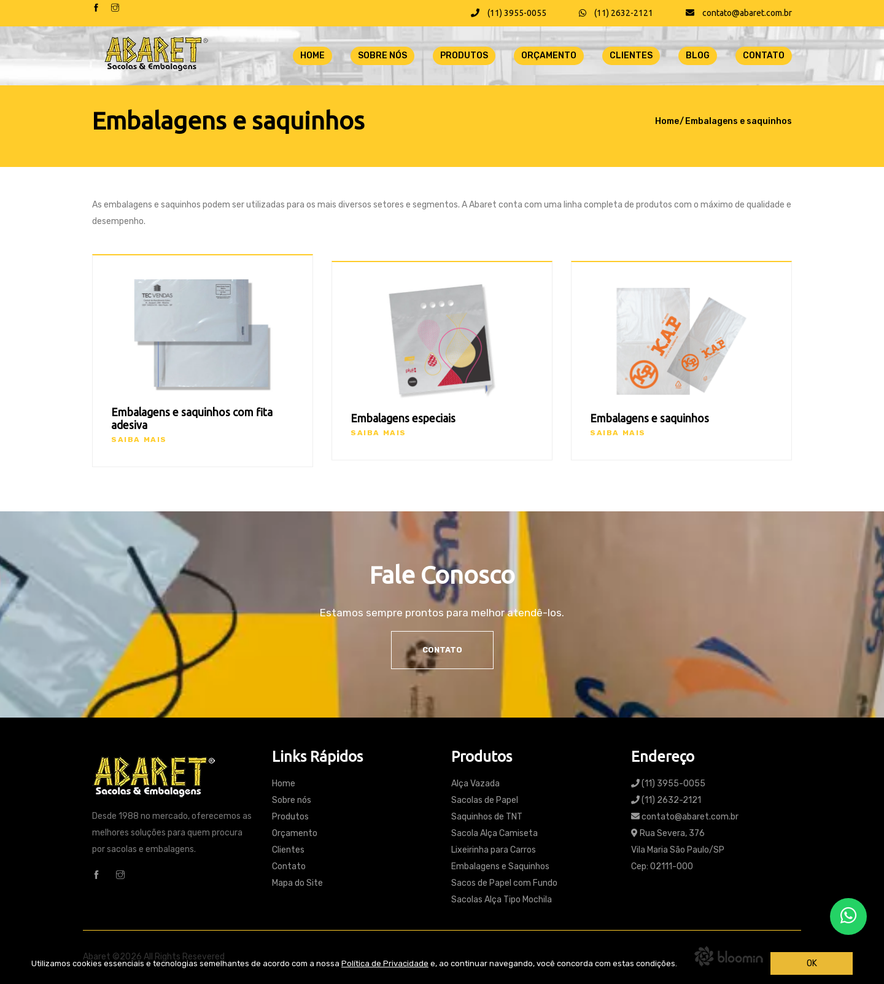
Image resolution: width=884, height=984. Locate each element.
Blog (698, 55)
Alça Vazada (475, 783)
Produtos (464, 55)
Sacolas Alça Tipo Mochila (501, 899)
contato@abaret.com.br (739, 13)
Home (312, 55)
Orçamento (548, 55)
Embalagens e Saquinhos (500, 866)
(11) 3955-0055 (508, 13)
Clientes (631, 55)
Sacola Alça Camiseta (494, 833)
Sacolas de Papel (484, 800)
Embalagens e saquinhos (738, 121)
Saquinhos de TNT (486, 817)
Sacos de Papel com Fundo (504, 883)
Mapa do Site (297, 883)
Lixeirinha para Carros (493, 850)
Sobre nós (382, 55)
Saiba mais (139, 439)
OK (812, 963)
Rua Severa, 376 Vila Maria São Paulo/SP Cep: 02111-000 (677, 850)
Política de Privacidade (384, 963)
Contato (764, 55)
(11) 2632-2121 (616, 13)
